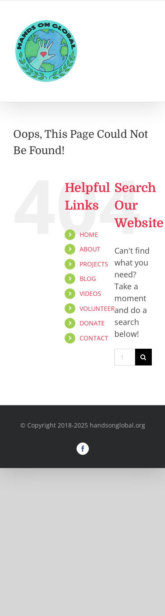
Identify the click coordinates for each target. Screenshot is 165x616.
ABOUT (90, 249)
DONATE (92, 323)
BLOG (88, 278)
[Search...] (124, 357)
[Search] (143, 357)
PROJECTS (94, 264)
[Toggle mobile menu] (147, 25)
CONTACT (94, 338)
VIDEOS (90, 293)
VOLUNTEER (97, 308)
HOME (89, 234)
